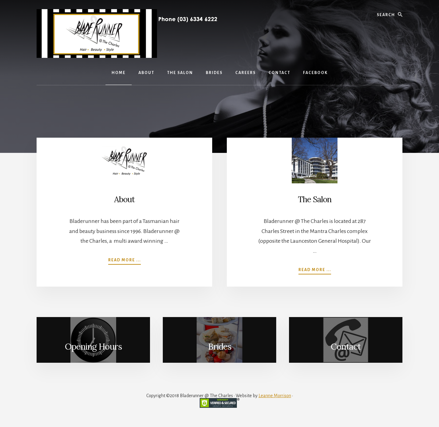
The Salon (314, 199)
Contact (346, 346)
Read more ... (124, 260)
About (124, 199)
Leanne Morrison (275, 395)
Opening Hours (93, 346)
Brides (219, 346)
